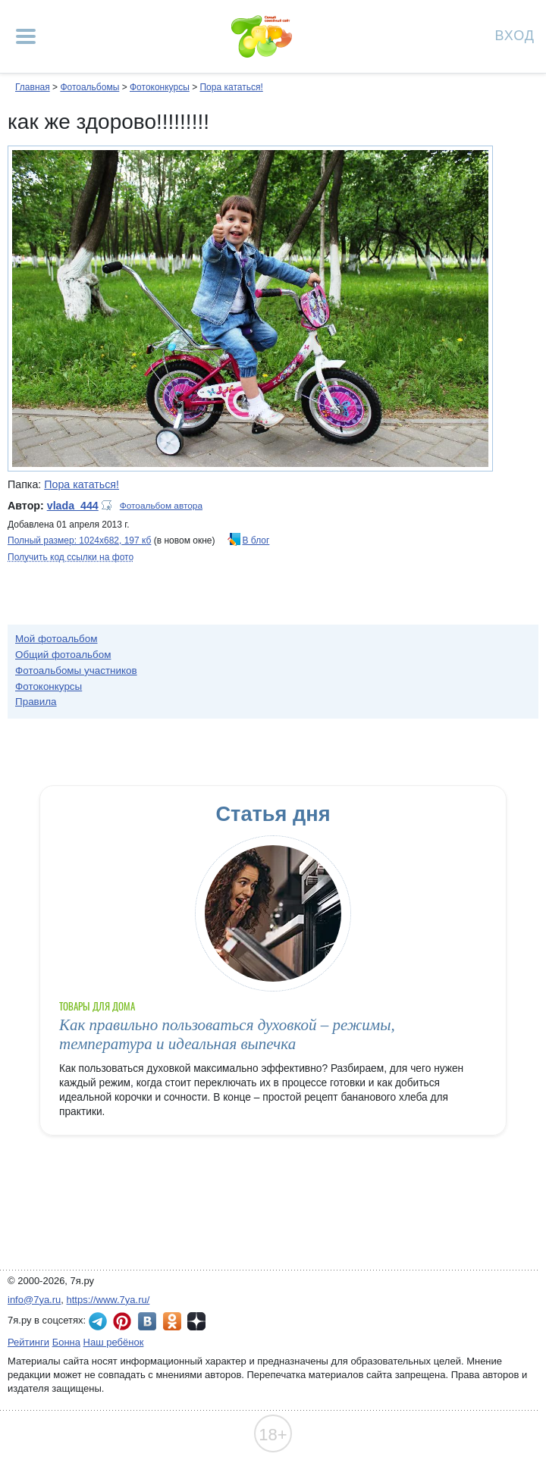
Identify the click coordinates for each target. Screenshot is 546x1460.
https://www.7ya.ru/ (108, 1299)
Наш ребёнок (113, 1342)
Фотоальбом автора (161, 505)
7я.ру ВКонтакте (147, 1321)
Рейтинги (28, 1342)
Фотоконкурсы (160, 87)
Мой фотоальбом (56, 638)
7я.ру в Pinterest (122, 1321)
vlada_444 (73, 506)
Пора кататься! (230, 87)
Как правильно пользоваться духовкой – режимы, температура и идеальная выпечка (227, 1034)
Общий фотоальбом (63, 654)
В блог (256, 540)
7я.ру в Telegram (98, 1321)
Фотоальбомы (89, 87)
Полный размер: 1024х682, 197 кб (79, 540)
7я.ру (196, 1321)
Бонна (66, 1342)
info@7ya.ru (34, 1299)
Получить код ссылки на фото (70, 557)
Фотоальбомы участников (76, 670)
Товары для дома (97, 1006)
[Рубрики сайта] (26, 36)
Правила (36, 701)
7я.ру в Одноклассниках (172, 1321)
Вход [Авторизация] (515, 34)
